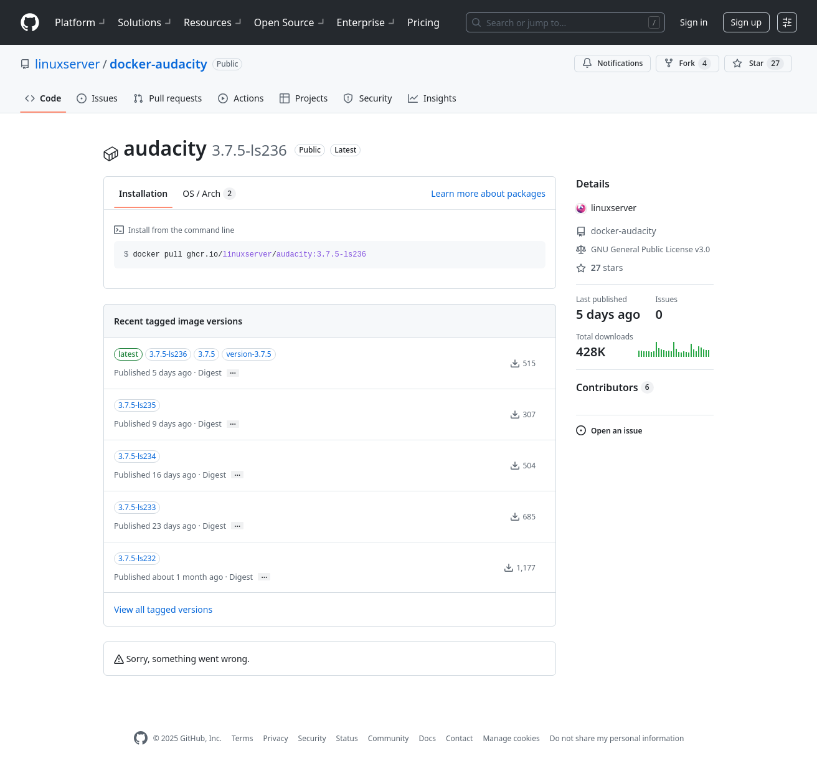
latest (128, 354)
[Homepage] (30, 22)
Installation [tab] (143, 193)
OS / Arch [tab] (209, 193)
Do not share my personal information (617, 738)
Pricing (423, 22)
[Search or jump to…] (565, 22)
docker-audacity (158, 63)
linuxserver (67, 63)
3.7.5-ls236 (168, 354)
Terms (242, 738)
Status (347, 738)
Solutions (146, 22)
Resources (214, 22)
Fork (687, 63)
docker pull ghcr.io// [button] (245, 254)
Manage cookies (511, 738)
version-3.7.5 (248, 354)
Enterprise (367, 22)
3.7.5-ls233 (137, 507)
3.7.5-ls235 (137, 405)
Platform (81, 22)
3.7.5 (206, 354)
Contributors (615, 387)
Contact (459, 738)
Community (388, 738)
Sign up (746, 22)
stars (599, 267)
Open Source (290, 22)
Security (312, 738)
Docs (427, 738)
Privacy (275, 738)
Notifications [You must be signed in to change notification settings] (612, 63)
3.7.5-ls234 (137, 456)
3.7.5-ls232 (137, 558)
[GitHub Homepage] (140, 738)
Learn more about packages (488, 193)
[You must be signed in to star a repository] (758, 63)
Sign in (693, 22)
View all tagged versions (163, 609)
